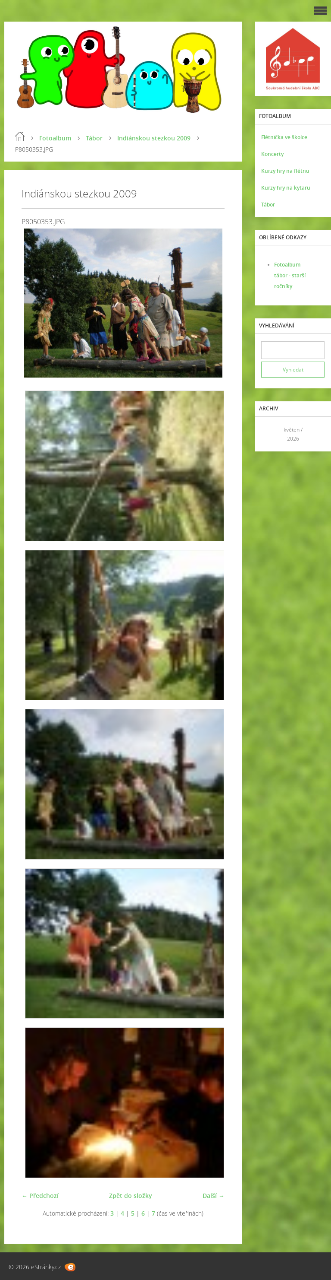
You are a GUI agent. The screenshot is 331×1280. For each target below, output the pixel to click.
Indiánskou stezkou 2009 (153, 138)
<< (271, 434)
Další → (214, 1195)
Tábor (94, 138)
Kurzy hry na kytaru (285, 187)
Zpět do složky (130, 1195)
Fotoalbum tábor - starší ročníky (290, 275)
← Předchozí (40, 1195)
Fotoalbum (55, 138)
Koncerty (272, 154)
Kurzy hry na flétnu (285, 171)
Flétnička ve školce (284, 137)
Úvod (20, 136)
